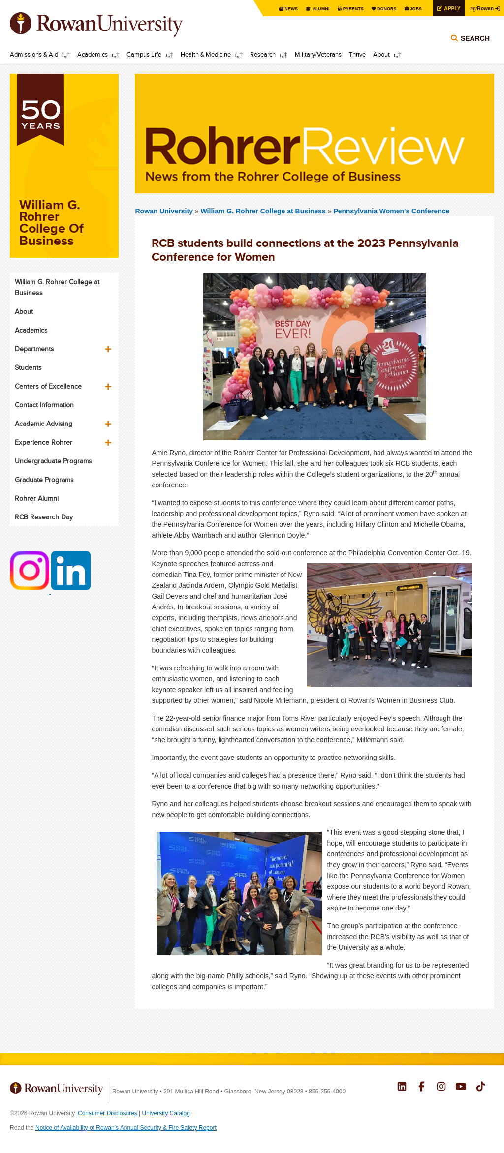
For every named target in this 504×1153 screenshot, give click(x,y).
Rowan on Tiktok (480, 1087)
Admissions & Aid (34, 54)
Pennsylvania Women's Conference (391, 211)
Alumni (302, 8)
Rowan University (111, 24)
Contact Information (44, 405)
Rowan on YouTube (461, 1087)
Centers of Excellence (48, 386)
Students (28, 367)
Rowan (479, 8)
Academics (92, 54)
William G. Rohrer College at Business (264, 211)
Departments (34, 349)
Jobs (406, 8)
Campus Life (143, 54)
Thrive (357, 54)
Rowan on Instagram (441, 1087)
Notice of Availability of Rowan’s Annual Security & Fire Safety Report (126, 1127)
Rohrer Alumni (37, 498)
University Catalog (166, 1113)
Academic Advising (43, 423)
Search (475, 50)
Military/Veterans (318, 54)
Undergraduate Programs (53, 461)
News (270, 8)
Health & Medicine (206, 54)
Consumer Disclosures (107, 1113)
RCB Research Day (44, 517)
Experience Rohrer (43, 442)
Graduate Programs (44, 480)
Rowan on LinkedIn (402, 1087)
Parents (337, 8)
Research (263, 54)
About (381, 54)
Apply (446, 8)
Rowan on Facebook (421, 1087)
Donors (375, 8)
